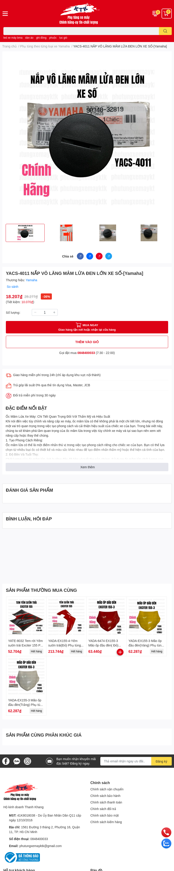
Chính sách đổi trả (103, 809)
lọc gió (63, 37)
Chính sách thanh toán (106, 802)
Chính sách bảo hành (105, 796)
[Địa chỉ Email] (136, 761)
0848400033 (86, 353)
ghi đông (41, 37)
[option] (25, 233)
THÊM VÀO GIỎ (87, 342)
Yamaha (31, 280)
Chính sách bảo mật (104, 815)
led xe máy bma (13, 37)
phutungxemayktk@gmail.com (40, 846)
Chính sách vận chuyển (107, 789)
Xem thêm (87, 467)
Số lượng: (13, 312)
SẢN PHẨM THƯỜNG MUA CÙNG (41, 590)
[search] (165, 31)
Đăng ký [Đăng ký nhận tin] (161, 761)
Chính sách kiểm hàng (106, 822)
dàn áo (29, 37)
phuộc (53, 37)
